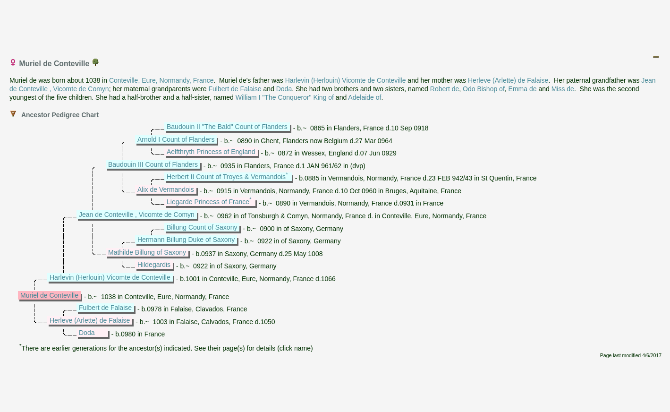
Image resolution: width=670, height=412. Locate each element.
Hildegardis (153, 264)
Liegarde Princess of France (208, 202)
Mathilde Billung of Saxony (147, 252)
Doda (284, 89)
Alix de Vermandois (165, 189)
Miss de (562, 89)
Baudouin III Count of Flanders (153, 164)
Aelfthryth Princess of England (211, 151)
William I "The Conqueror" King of (285, 97)
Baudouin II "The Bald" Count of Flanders (227, 126)
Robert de (444, 89)
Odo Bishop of (484, 89)
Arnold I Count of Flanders (175, 139)
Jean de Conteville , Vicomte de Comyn (137, 214)
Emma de (523, 89)
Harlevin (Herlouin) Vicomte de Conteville (345, 80)
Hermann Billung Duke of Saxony (186, 239)
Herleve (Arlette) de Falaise (508, 80)
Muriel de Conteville (49, 295)
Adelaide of (364, 97)
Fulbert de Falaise (235, 89)
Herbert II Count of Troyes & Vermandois (226, 176)
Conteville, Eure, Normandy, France (161, 80)
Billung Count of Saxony (202, 227)
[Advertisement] (336, 25)
